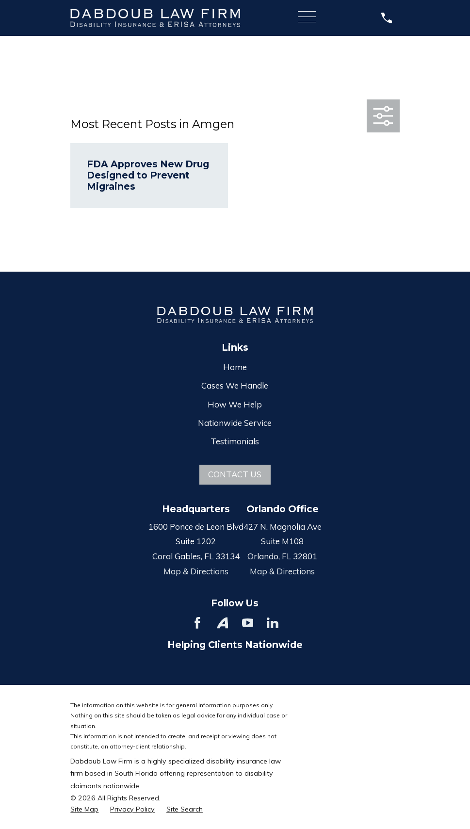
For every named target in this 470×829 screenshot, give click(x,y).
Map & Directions (195, 571)
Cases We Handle (234, 385)
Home (235, 367)
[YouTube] (248, 623)
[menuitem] (84, 809)
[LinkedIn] (272, 623)
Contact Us (234, 474)
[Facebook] (197, 623)
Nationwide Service (235, 423)
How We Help (235, 404)
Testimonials (235, 441)
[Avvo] (222, 623)
